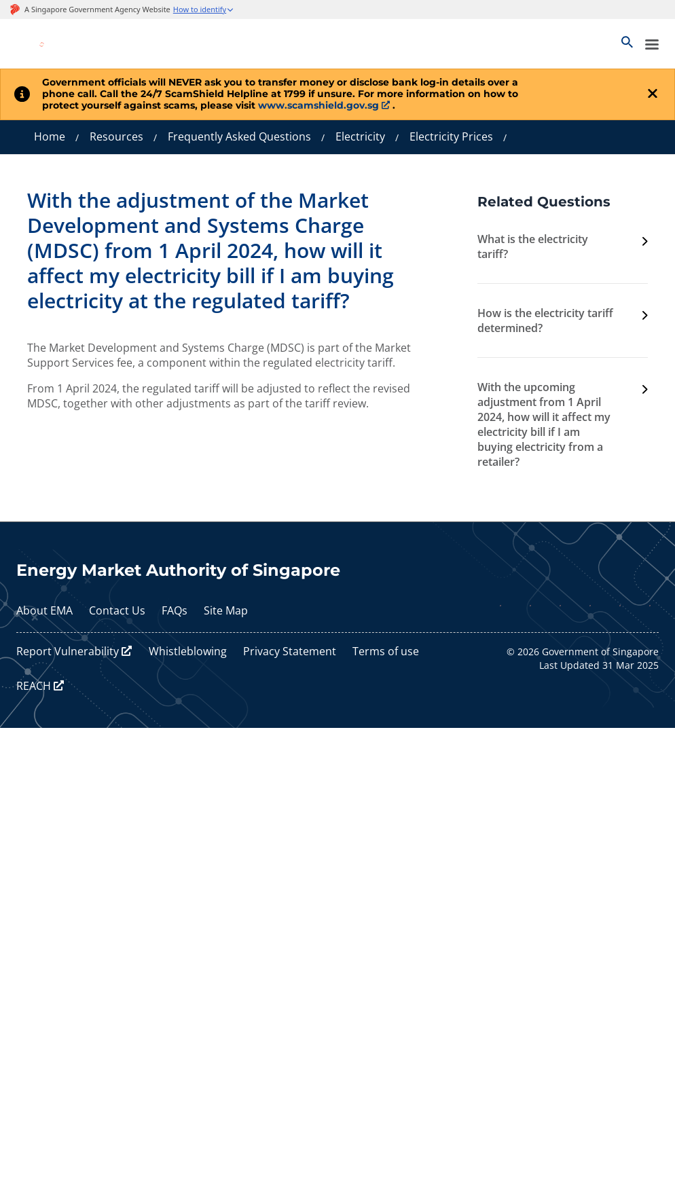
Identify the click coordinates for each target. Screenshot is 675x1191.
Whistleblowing (188, 651)
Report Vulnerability (67, 651)
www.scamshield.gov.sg (318, 105)
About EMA (44, 610)
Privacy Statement (289, 651)
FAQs (174, 610)
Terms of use (385, 651)
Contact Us (117, 610)
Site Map (226, 610)
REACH (33, 685)
